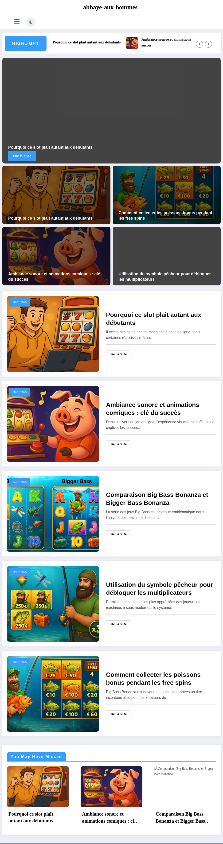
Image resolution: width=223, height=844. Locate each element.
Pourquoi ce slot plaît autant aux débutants (90, 42)
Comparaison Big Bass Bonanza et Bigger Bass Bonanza (157, 498)
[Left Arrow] (199, 44)
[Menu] (17, 21)
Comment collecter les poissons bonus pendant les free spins (165, 215)
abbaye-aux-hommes (110, 7)
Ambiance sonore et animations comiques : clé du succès (54, 277)
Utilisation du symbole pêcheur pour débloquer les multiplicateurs (165, 277)
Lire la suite (22, 156)
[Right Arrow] (208, 44)
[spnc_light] (30, 22)
